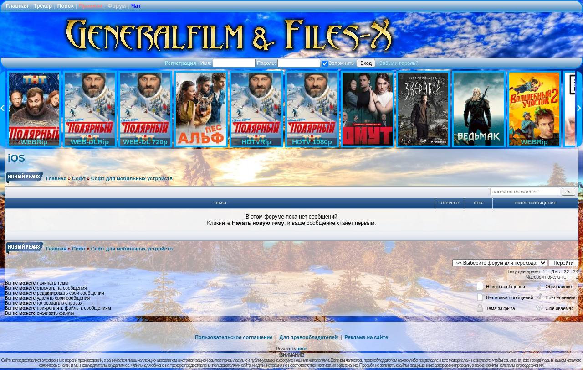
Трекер (42, 6)
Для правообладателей (309, 337)
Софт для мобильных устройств (132, 178)
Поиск (65, 6)
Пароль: (288, 63)
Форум (116, 6)
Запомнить (338, 63)
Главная (17, 6)
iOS (16, 158)
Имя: (228, 63)
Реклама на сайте (366, 337)
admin (302, 348)
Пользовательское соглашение (233, 337)
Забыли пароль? (398, 63)
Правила (90, 6)
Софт (79, 178)
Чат (136, 6)
